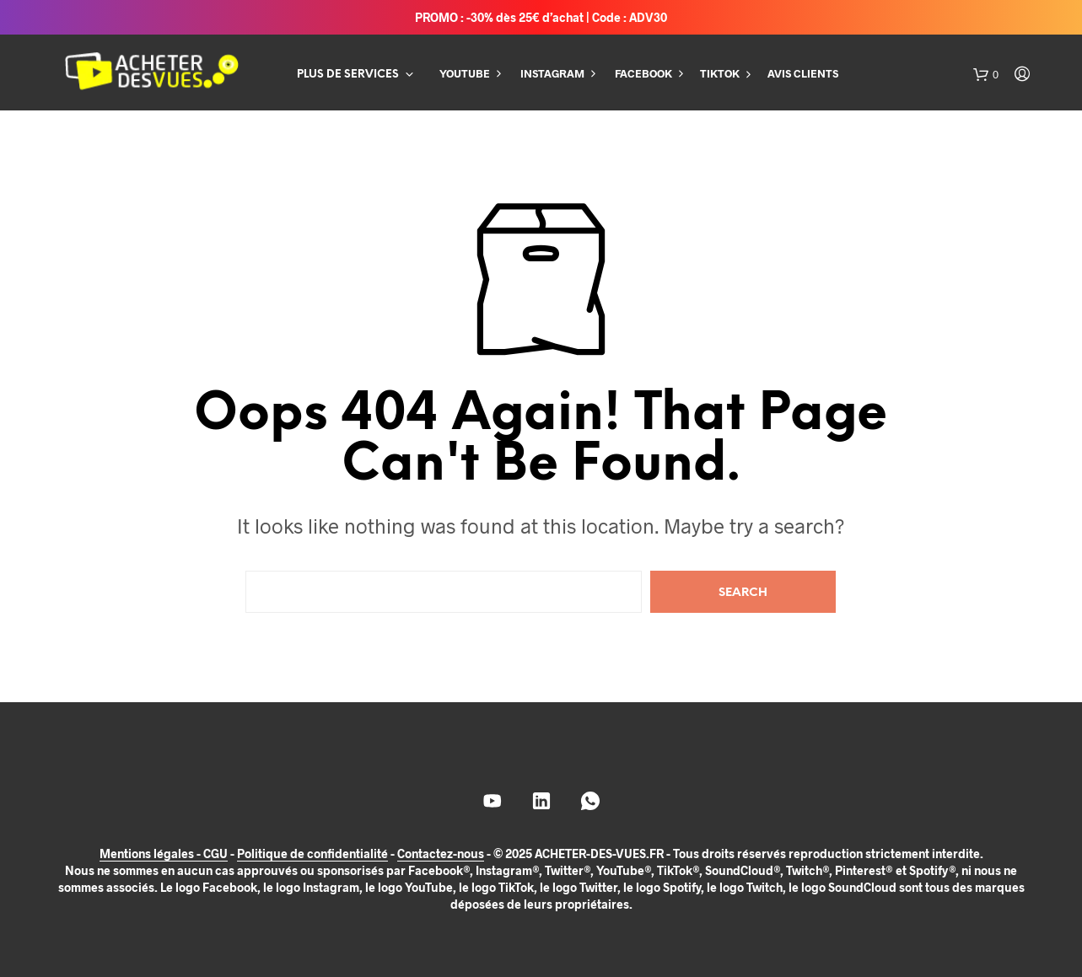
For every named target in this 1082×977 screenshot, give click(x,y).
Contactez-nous (440, 854)
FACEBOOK (643, 73)
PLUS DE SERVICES (348, 74)
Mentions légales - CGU (164, 854)
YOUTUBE (464, 73)
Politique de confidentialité (312, 854)
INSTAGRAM (552, 73)
